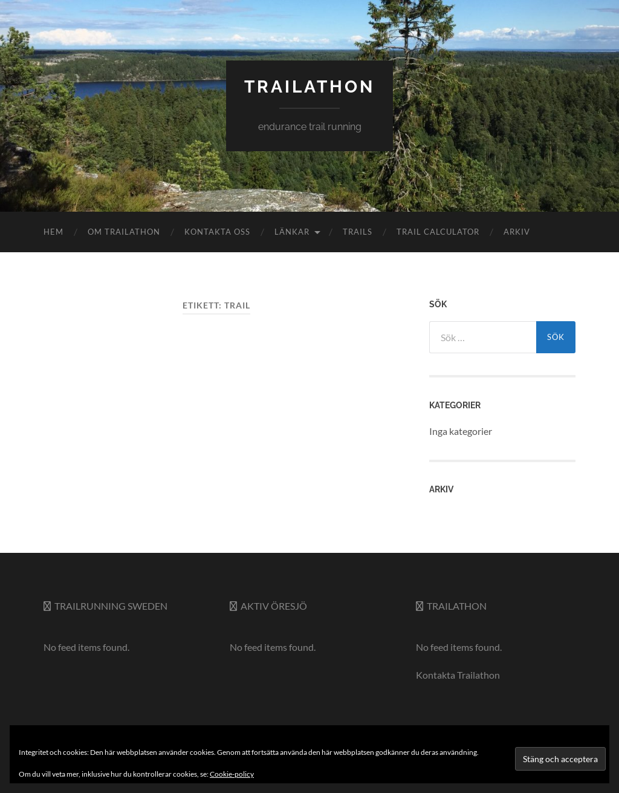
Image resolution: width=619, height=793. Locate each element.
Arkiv (517, 232)
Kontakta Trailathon (458, 674)
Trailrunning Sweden (110, 606)
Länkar (292, 232)
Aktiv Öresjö (274, 606)
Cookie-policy (232, 773)
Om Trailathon (124, 232)
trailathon (309, 87)
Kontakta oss (217, 232)
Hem (53, 232)
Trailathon (457, 606)
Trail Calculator (438, 232)
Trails (357, 232)
